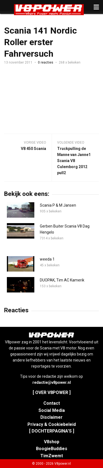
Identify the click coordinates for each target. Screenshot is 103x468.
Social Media (51, 410)
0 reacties (45, 62)
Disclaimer (51, 417)
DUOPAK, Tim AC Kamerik (62, 280)
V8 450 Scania (33, 148)
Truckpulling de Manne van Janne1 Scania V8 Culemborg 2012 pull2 (74, 160)
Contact (51, 403)
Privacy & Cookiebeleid (51, 424)
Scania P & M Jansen (58, 205)
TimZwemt (51, 455)
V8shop (51, 441)
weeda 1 (47, 259)
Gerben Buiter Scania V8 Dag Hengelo (65, 229)
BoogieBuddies (51, 448)
